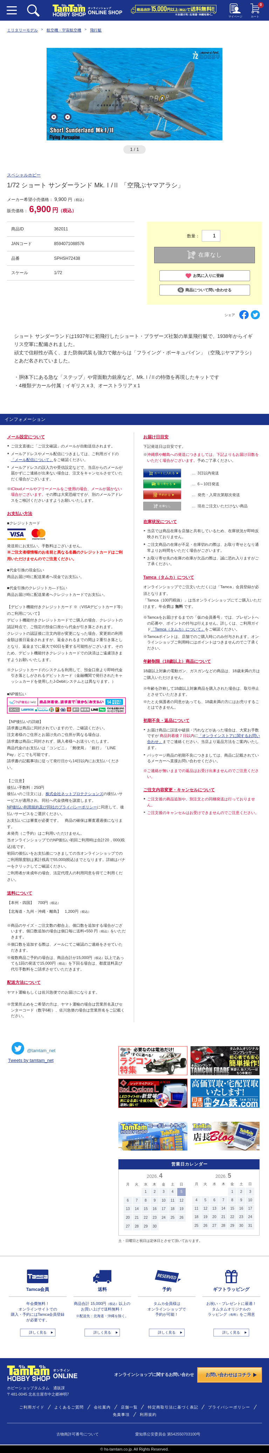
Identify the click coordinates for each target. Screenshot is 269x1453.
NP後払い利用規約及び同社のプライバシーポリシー (52, 807)
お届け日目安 (155, 436)
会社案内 (102, 1407)
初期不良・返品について (166, 720)
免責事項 (121, 1414)
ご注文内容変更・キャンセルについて (179, 789)
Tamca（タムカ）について (168, 577)
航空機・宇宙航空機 (64, 30)
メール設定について (26, 436)
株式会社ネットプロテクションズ (74, 794)
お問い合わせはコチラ (231, 1374)
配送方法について (24, 982)
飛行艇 (96, 30)
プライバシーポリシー (229, 1407)
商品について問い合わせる (205, 290)
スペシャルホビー (24, 175)
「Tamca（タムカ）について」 (178, 629)
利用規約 (148, 1414)
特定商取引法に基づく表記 (173, 1407)
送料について (19, 893)
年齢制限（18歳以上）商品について (177, 661)
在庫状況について (160, 521)
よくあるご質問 (69, 1407)
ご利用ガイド (31, 1407)
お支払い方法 (19, 513)
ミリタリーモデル (22, 30)
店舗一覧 (129, 1407)
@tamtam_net (33, 1048)
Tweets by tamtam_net (31, 1060)
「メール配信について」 (32, 460)
